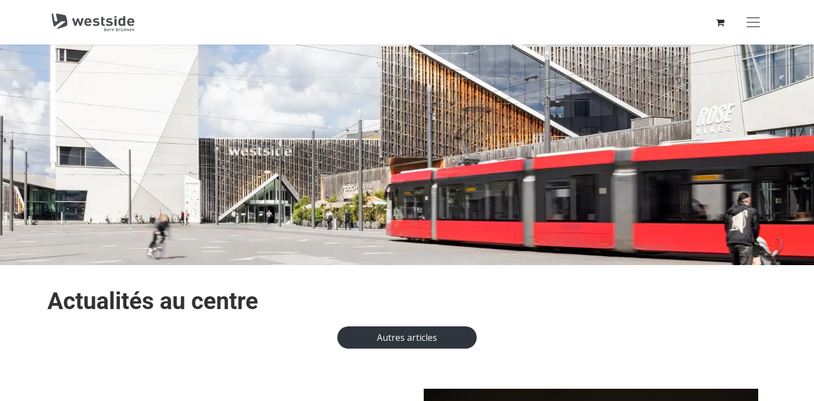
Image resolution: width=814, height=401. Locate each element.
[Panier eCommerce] (720, 22)
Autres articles (407, 337)
